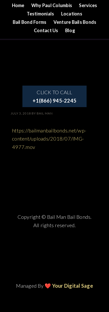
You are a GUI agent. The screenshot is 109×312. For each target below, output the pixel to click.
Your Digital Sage (72, 286)
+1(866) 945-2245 (54, 100)
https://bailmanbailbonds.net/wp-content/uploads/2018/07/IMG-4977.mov (49, 138)
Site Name (54, 55)
